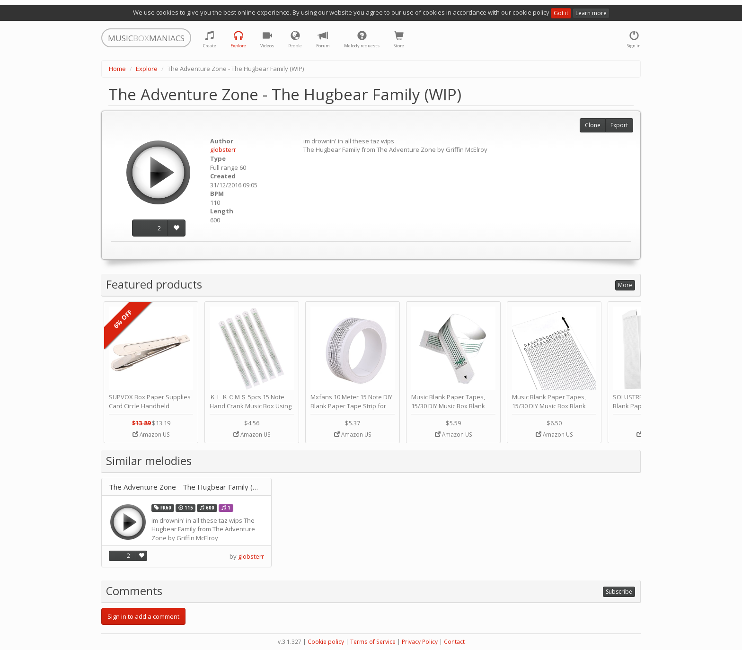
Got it (561, 13)
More (625, 285)
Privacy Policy (420, 642)
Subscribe (619, 592)
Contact (454, 642)
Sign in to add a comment (143, 616)
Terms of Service (373, 642)
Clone (593, 125)
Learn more (591, 13)
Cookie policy (326, 642)
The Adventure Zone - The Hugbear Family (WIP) (186, 487)
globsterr (223, 149)
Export (619, 125)
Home (117, 68)
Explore (147, 68)
